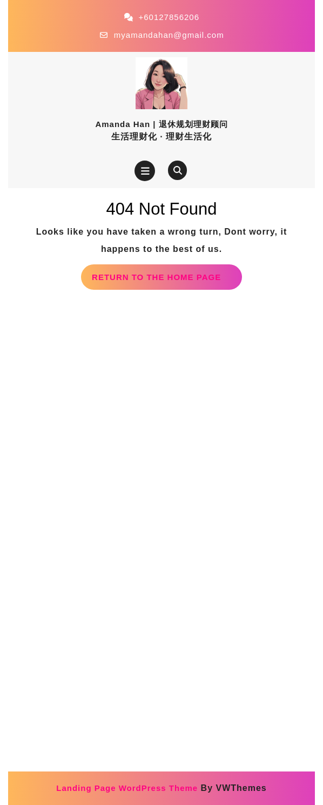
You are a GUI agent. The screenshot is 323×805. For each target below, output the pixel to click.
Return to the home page (167, 280)
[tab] (144, 171)
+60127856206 (168, 17)
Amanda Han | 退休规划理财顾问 (161, 124)
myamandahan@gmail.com (169, 34)
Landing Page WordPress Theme (127, 788)
